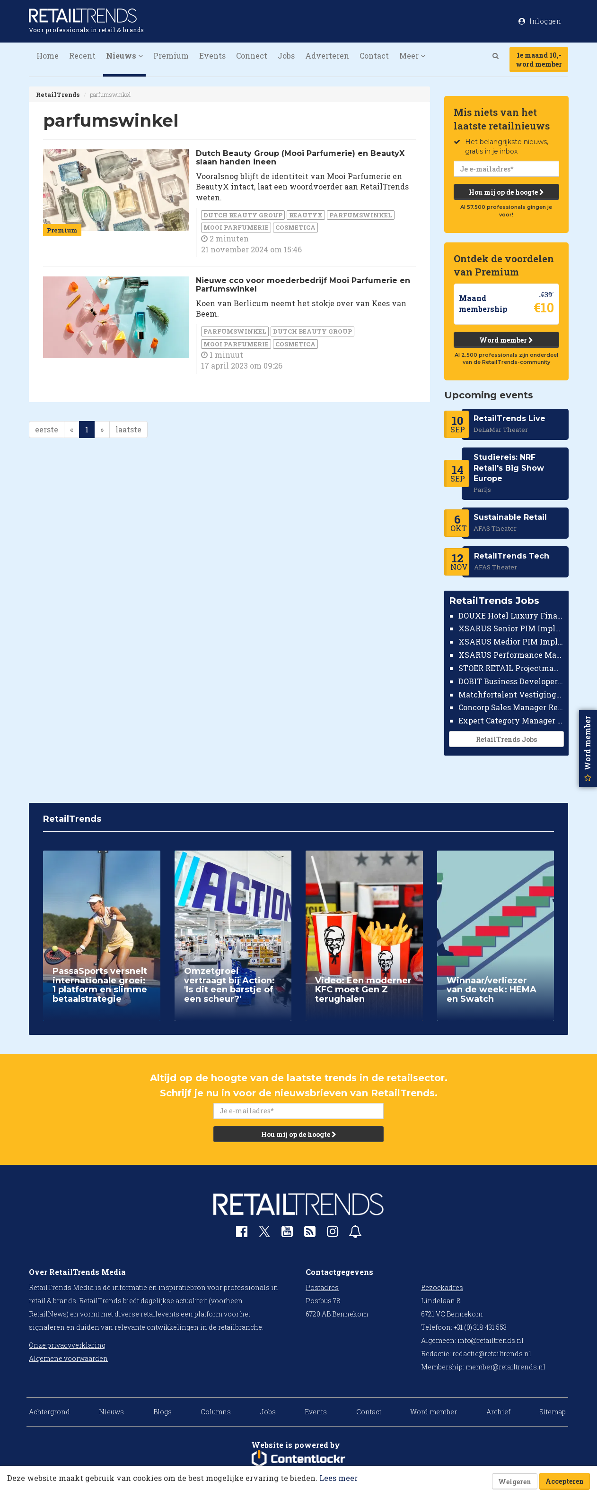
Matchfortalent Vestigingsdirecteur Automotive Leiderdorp (511, 694)
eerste (46, 429)
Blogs (162, 1411)
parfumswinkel (360, 215)
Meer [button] (412, 55)
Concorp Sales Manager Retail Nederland (511, 707)
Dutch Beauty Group (242, 215)
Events (212, 55)
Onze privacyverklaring (67, 1345)
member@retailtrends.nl (505, 1366)
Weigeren (514, 1481)
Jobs (286, 55)
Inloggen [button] (539, 21)
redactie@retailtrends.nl (491, 1353)
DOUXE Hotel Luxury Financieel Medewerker (511, 615)
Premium (171, 55)
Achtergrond (49, 1411)
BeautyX (306, 215)
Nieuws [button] (124, 55)
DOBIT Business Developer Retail (511, 681)
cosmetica (295, 227)
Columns (216, 1411)
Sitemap (552, 1411)
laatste (128, 429)
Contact (374, 55)
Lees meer (338, 1478)
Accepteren (564, 1481)
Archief (498, 1411)
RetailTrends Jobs (505, 739)
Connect (251, 55)
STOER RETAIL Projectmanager (511, 668)
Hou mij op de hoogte (506, 192)
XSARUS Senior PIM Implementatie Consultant (511, 628)
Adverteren (327, 55)
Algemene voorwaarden (68, 1358)
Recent (82, 55)
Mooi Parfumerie (236, 227)
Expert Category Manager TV (511, 720)
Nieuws (111, 1411)
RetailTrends (57, 94)
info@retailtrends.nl (490, 1340)
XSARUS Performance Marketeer (511, 655)
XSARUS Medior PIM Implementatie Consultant (511, 641)
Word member (506, 340)
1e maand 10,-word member (539, 60)
